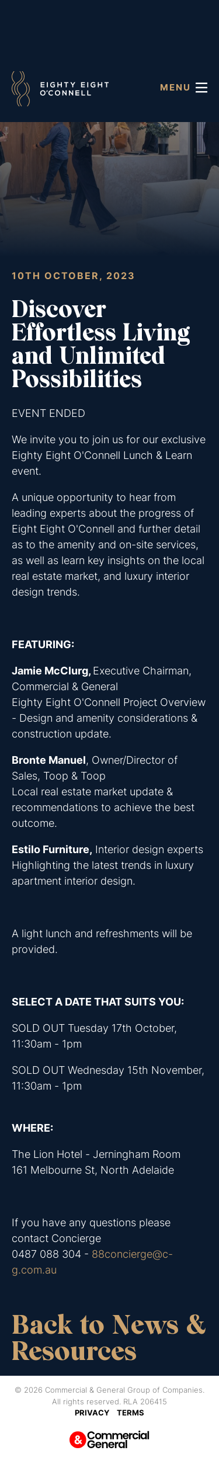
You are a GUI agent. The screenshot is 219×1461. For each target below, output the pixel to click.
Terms (130, 1412)
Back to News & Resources (108, 1337)
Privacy (92, 1412)
